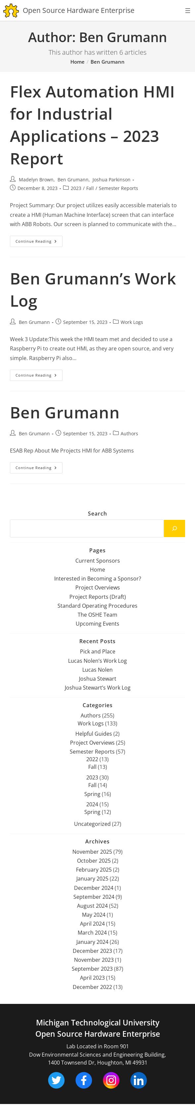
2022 (92, 759)
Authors (129, 433)
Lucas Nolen (97, 669)
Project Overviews (97, 587)
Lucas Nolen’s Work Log (97, 660)
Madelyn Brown (36, 179)
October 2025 (94, 860)
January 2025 (92, 878)
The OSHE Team (97, 614)
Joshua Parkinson (112, 179)
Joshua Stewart (97, 678)
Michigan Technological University (97, 1022)
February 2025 (94, 869)
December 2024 (93, 887)
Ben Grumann (108, 61)
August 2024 (92, 905)
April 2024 (92, 923)
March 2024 (92, 932)
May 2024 (93, 914)
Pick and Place (97, 651)
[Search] (174, 528)
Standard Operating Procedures (97, 605)
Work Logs (132, 322)
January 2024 (92, 942)
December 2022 (92, 987)
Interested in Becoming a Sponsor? (97, 578)
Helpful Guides (93, 733)
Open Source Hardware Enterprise (97, 1034)
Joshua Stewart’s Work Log (98, 687)
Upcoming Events (97, 623)
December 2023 (92, 950)
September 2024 (93, 896)
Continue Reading (39, 242)
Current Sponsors (97, 560)
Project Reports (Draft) (97, 596)
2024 (92, 804)
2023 (76, 188)
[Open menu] (188, 11)
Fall (90, 188)
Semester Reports (118, 188)
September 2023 (92, 968)
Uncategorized (92, 824)
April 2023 (92, 977)
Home (97, 569)
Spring (92, 794)
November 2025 (92, 851)
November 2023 (94, 959)
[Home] (77, 61)
